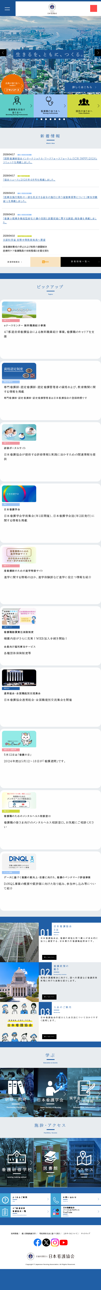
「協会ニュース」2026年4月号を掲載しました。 (29, 179)
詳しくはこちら (49, 957)
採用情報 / (15, 1233)
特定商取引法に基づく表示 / (50, 1233)
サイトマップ (85, 1233)
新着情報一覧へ (80, 261)
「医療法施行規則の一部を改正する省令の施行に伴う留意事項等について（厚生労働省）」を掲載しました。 (50, 199)
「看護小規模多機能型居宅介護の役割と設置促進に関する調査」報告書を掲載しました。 (50, 220)
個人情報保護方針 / (29, 1233)
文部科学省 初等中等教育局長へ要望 (24, 240)
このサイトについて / (71, 1233)
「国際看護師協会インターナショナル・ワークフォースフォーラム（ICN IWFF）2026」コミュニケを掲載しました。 (50, 160)
